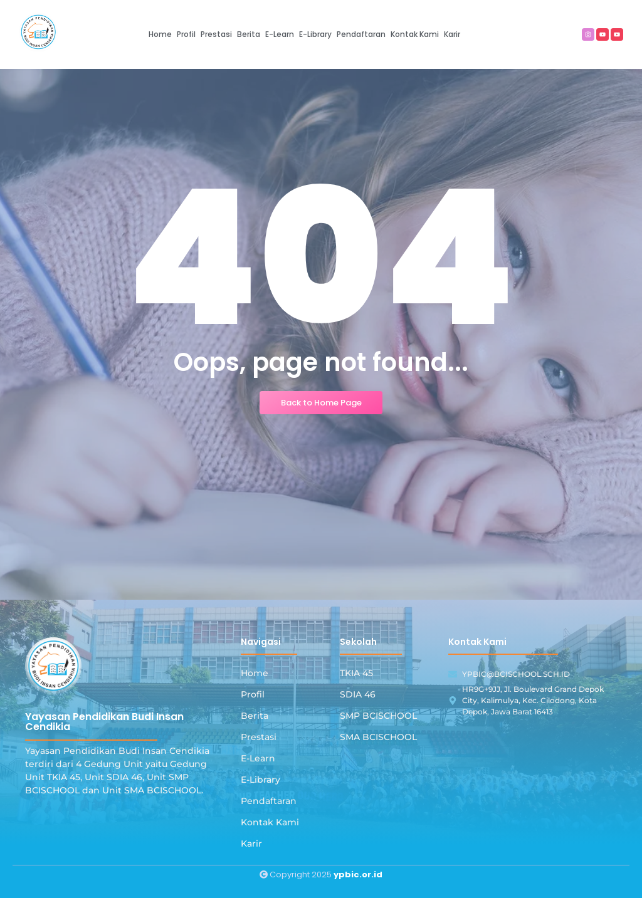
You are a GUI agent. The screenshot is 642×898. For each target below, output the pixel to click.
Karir (251, 843)
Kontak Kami (270, 822)
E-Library (260, 779)
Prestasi (258, 737)
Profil (253, 694)
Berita (254, 715)
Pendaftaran (269, 801)
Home (254, 673)
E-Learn (258, 758)
